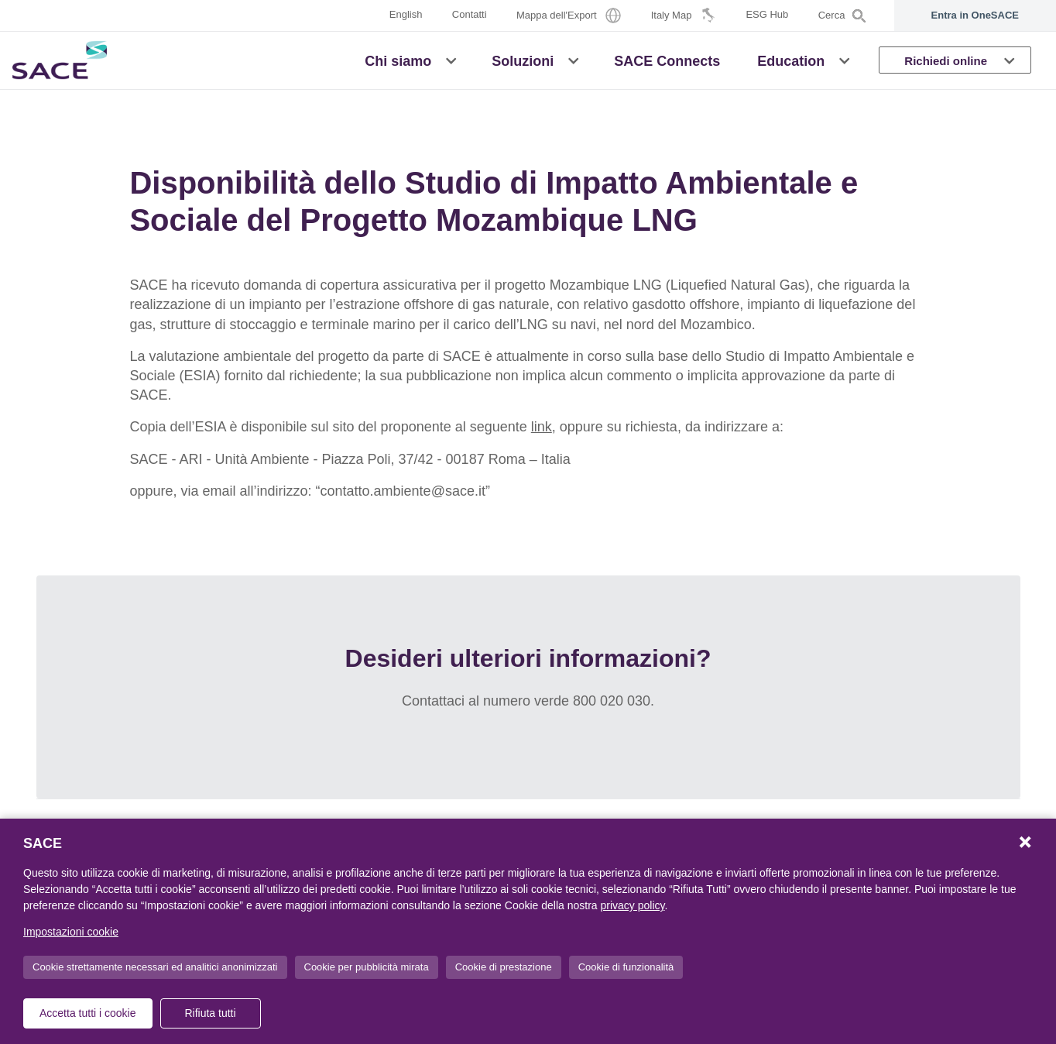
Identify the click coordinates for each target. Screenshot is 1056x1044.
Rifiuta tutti (209, 1013)
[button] (451, 59)
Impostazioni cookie (70, 932)
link (541, 426)
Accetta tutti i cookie (87, 1013)
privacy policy (633, 905)
